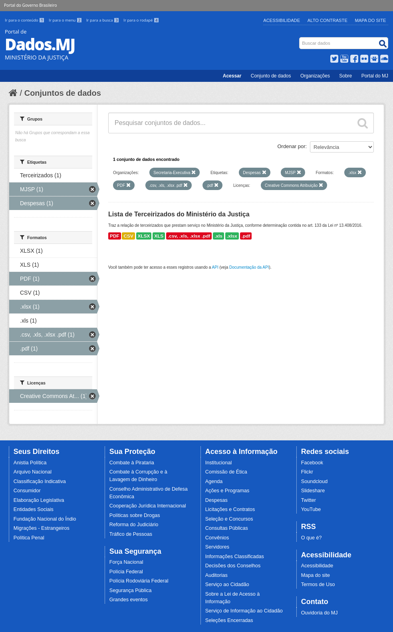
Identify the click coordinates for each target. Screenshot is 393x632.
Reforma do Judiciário (134, 524)
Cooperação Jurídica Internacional (147, 506)
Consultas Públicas (226, 528)
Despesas (216, 500)
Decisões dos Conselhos (233, 566)
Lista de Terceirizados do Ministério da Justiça (179, 214)
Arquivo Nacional (33, 472)
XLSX (144, 236)
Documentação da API (249, 267)
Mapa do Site (370, 20)
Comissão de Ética (226, 472)
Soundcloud (314, 481)
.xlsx (232, 236)
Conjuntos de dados (62, 93)
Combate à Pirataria (131, 463)
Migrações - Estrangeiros (41, 528)
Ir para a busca (103, 20)
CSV (128, 236)
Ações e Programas (227, 490)
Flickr (307, 472)
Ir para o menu (66, 20)
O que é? (311, 538)
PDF (114, 236)
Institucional (218, 463)
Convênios (217, 538)
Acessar (232, 76)
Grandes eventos (128, 599)
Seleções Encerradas (229, 620)
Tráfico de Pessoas (130, 534)
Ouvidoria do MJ (319, 613)
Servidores (217, 547)
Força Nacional (126, 562)
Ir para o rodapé (141, 20)
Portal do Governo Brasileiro (30, 5)
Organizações (315, 76)
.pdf (246, 236)
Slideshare (313, 490)
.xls (218, 236)
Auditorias (216, 575)
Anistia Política (30, 463)
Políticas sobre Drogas (134, 515)
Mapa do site (315, 575)
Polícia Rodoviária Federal (139, 581)
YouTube (311, 509)
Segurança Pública (130, 590)
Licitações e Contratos (230, 509)
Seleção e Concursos (229, 519)
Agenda (213, 481)
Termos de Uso (318, 584)
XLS (158, 236)
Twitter (308, 500)
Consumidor (27, 490)
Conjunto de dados (271, 76)
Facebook (312, 463)
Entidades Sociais (34, 509)
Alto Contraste (327, 20)
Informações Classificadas (234, 556)
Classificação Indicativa (40, 481)
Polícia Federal (126, 572)
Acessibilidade (281, 20)
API (215, 267)
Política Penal (29, 538)
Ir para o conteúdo (25, 20)
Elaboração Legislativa (39, 500)
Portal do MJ (374, 76)
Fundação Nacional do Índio (45, 519)
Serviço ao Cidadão (227, 584)
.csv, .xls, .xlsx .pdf (189, 236)
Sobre (345, 76)
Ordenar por (292, 146)
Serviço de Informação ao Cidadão (244, 611)
